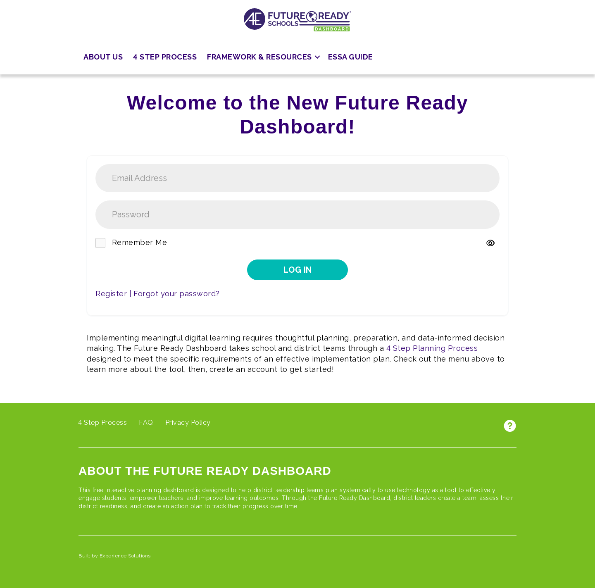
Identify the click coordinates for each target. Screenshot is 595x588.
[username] (297, 178)
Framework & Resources (259, 56)
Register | (113, 293)
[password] (297, 214)
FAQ (146, 422)
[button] (317, 57)
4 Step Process (165, 56)
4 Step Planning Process (432, 348)
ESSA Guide (350, 56)
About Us (103, 56)
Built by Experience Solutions (115, 556)
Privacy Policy (188, 422)
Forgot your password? (176, 293)
